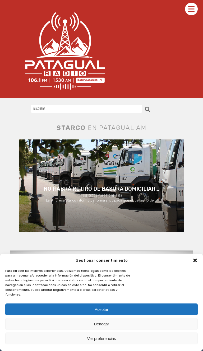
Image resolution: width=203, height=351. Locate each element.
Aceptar (101, 309)
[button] (195, 260)
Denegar (101, 324)
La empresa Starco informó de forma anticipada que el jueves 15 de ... (101, 194)
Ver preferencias (101, 338)
